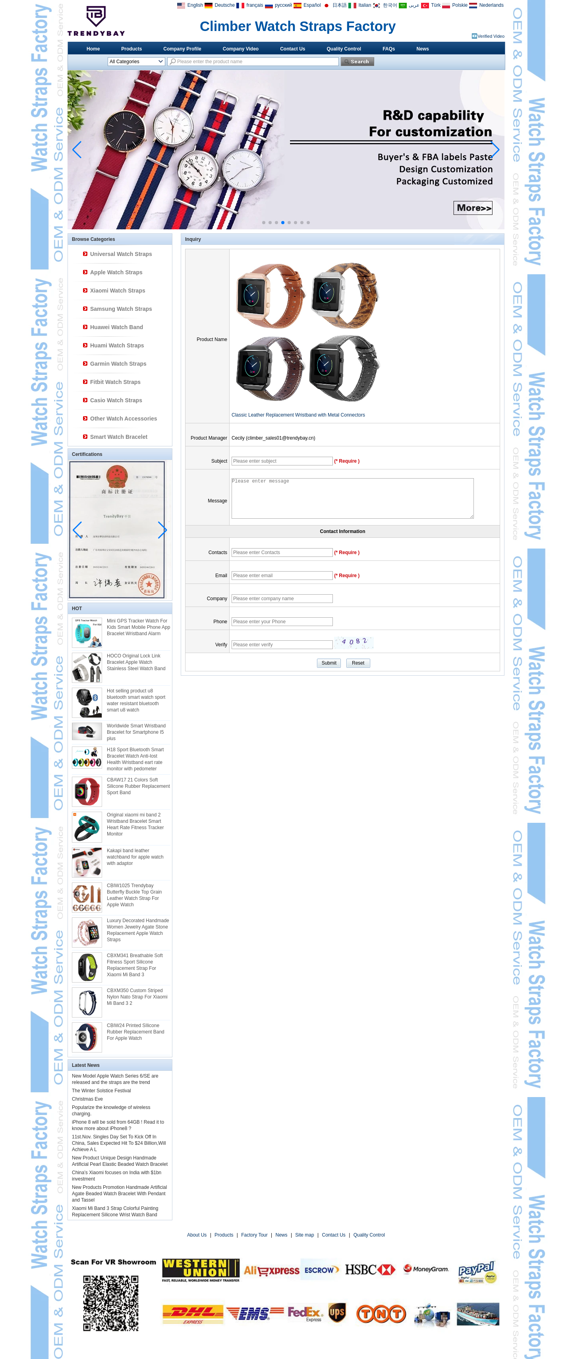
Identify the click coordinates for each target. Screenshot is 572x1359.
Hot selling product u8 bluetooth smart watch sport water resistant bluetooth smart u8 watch (136, 700)
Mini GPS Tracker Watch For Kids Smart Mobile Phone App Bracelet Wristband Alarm (138, 627)
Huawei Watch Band (116, 327)
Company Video (241, 49)
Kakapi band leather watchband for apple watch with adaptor (135, 857)
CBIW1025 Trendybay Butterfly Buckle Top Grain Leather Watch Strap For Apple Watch (134, 895)
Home (93, 49)
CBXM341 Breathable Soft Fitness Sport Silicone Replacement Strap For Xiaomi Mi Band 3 (135, 965)
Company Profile (182, 49)
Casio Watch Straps (116, 400)
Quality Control (344, 49)
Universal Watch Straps (121, 254)
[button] (263, 222)
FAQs (389, 49)
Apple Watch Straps (116, 272)
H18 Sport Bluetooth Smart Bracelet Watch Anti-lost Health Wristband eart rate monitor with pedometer (135, 759)
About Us (197, 1235)
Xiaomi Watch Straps (117, 290)
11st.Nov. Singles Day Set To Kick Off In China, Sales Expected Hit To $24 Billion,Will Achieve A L (119, 1143)
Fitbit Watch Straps (115, 382)
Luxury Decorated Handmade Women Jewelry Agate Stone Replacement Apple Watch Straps (138, 930)
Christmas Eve (87, 1099)
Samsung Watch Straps (121, 309)
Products (131, 49)
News (423, 49)
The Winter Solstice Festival (101, 1090)
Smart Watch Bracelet (118, 437)
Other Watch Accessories (123, 418)
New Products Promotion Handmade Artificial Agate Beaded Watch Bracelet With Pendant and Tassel (119, 1194)
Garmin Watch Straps (118, 364)
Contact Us (292, 49)
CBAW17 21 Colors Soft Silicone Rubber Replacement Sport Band (138, 786)
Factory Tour (254, 1235)
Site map (304, 1235)
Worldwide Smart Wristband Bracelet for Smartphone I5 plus (136, 732)
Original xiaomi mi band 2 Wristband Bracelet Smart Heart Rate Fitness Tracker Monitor (135, 824)
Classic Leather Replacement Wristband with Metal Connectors (298, 415)
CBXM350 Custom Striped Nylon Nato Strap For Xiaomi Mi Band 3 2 (137, 997)
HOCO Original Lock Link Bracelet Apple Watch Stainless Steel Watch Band (136, 662)
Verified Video (490, 36)
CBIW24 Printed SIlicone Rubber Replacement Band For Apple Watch (135, 1032)
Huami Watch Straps (117, 345)
